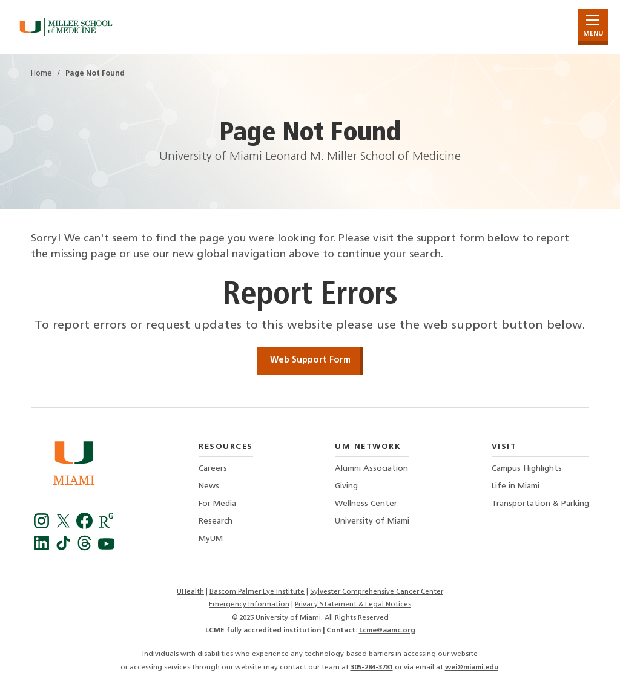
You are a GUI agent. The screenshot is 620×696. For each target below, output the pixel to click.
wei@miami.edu (471, 667)
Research (215, 521)
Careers (213, 469)
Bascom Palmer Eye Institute (257, 592)
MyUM (211, 539)
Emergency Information (249, 604)
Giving (346, 486)
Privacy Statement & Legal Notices (353, 604)
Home (41, 73)
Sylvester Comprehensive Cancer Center (376, 592)
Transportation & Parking (540, 504)
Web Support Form (310, 360)
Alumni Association (371, 469)
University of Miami (372, 521)
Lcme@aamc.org (387, 630)
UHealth (190, 592)
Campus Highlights (527, 469)
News (209, 486)
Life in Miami (515, 486)
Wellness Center (366, 504)
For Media (217, 504)
